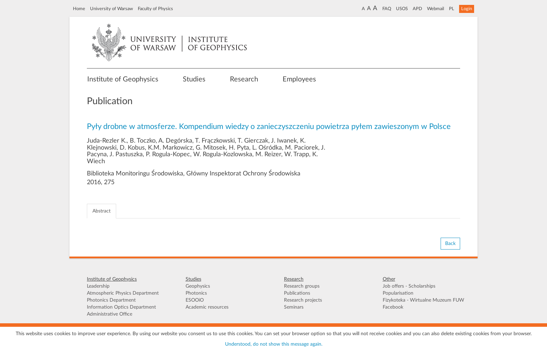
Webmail (435, 9)
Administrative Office (109, 314)
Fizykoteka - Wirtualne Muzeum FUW (423, 300)
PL (451, 9)
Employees (299, 79)
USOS (402, 9)
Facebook (393, 307)
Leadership (98, 286)
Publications (297, 293)
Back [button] (450, 243)
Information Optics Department (121, 307)
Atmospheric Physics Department (123, 293)
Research (244, 79)
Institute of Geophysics (122, 79)
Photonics (196, 293)
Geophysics (198, 286)
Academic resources (207, 307)
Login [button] (466, 9)
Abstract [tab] (101, 211)
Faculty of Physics (155, 9)
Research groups (302, 286)
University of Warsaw (111, 9)
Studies (194, 79)
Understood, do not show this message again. (273, 344)
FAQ (386, 9)
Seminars (294, 307)
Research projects (303, 300)
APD (417, 9)
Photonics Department (111, 300)
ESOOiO (195, 300)
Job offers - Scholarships (409, 286)
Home (79, 9)
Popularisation (398, 293)
